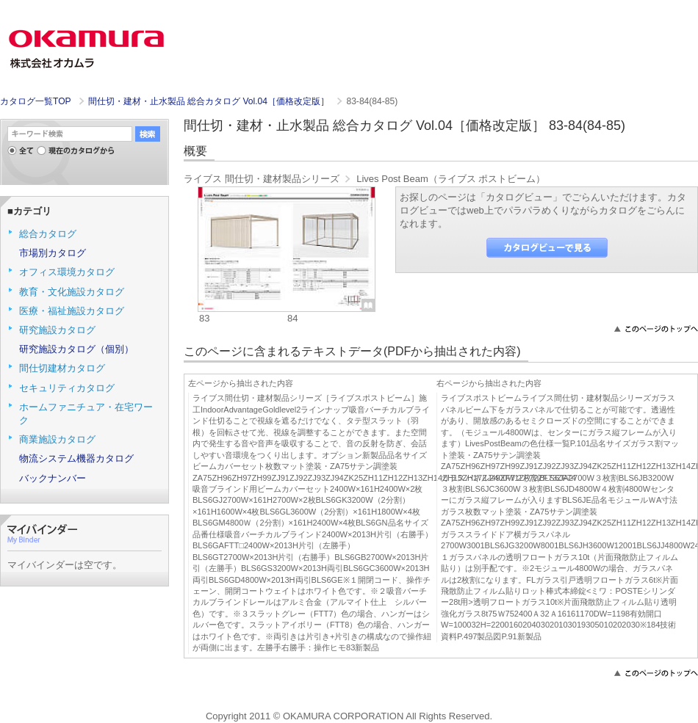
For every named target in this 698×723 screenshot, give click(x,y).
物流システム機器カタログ (76, 458)
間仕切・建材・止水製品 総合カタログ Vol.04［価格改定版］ (210, 101)
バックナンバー (52, 478)
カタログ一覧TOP (35, 101)
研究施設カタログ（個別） (76, 349)
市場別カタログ (52, 252)
